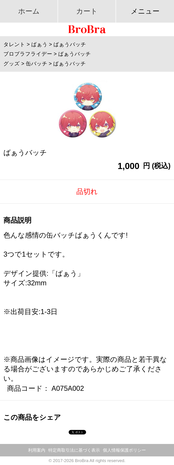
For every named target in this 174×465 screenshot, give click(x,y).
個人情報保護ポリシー (124, 450)
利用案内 (36, 450)
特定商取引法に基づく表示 (74, 450)
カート (87, 11)
